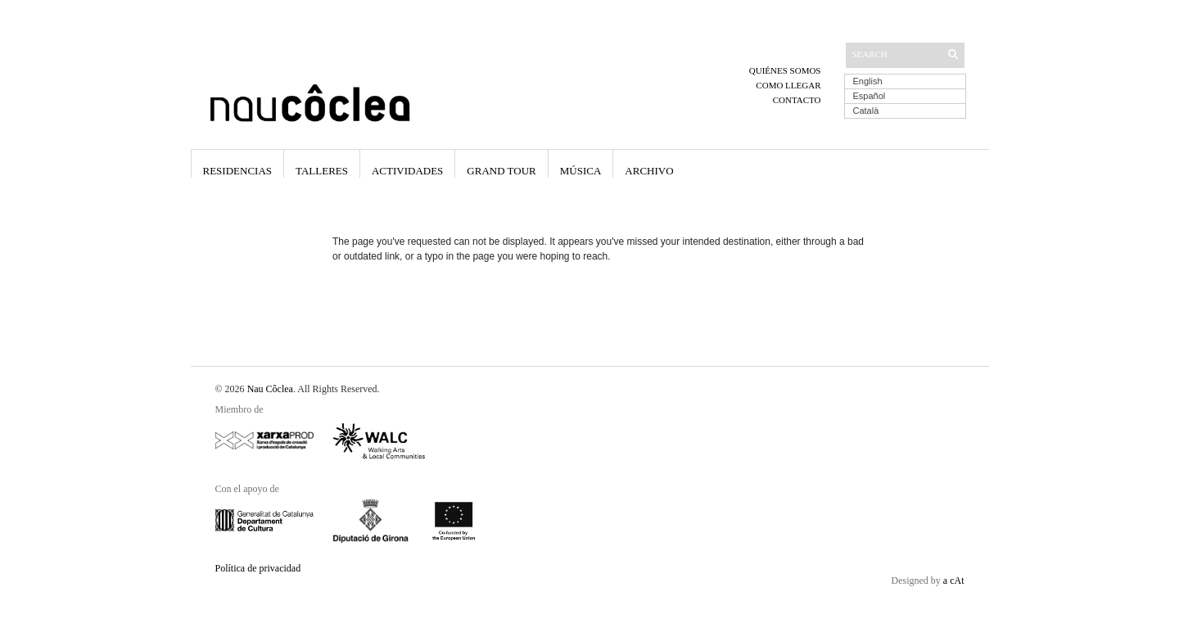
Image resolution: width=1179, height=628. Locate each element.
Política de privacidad (258, 568)
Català (866, 110)
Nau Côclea (270, 389)
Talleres (322, 171)
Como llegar (788, 85)
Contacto (797, 100)
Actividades (407, 171)
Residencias (238, 171)
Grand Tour (501, 171)
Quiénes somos (785, 70)
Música (581, 171)
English (868, 81)
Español (869, 96)
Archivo (649, 171)
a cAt (953, 580)
